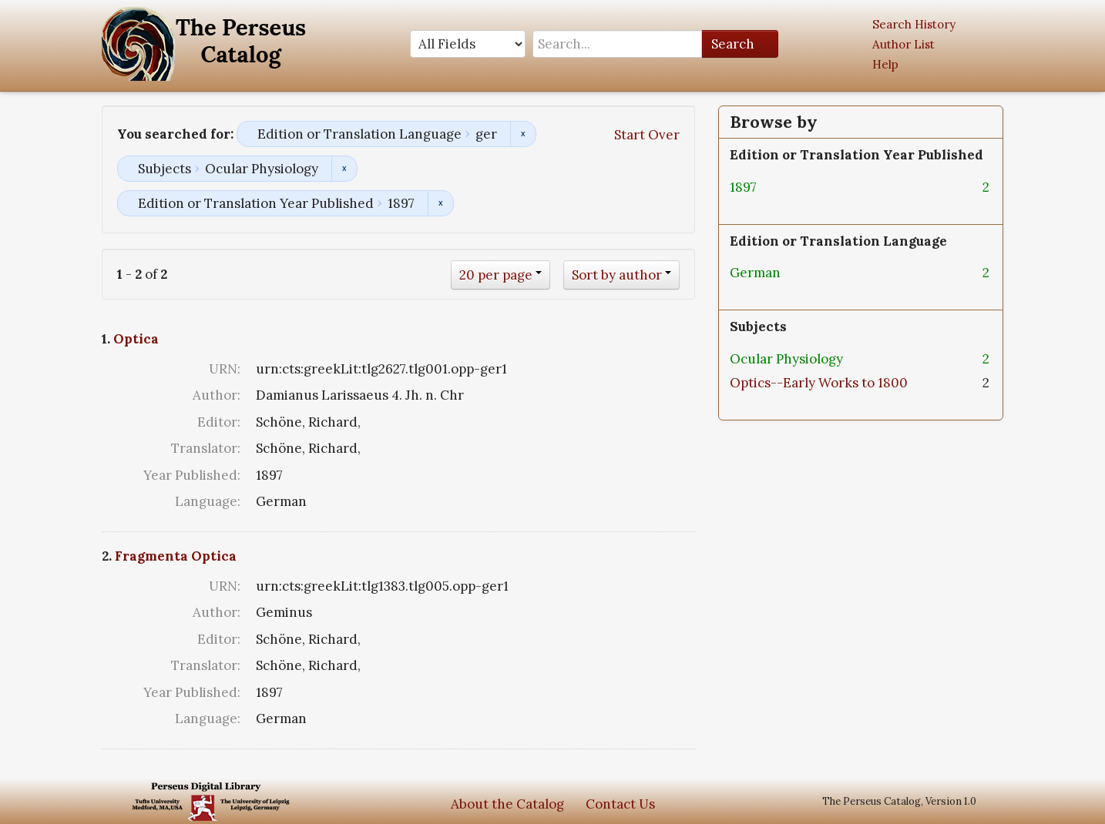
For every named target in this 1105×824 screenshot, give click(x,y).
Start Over (647, 134)
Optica (136, 338)
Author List (903, 44)
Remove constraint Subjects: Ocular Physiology (344, 168)
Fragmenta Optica (176, 556)
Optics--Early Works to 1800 (819, 382)
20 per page (495, 274)
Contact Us (620, 804)
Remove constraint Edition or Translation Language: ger (523, 134)
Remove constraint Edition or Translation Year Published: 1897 (440, 203)
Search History (914, 24)
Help (885, 64)
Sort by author (617, 274)
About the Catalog (507, 804)
